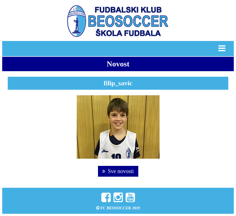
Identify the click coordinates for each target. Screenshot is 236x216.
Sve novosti (118, 171)
